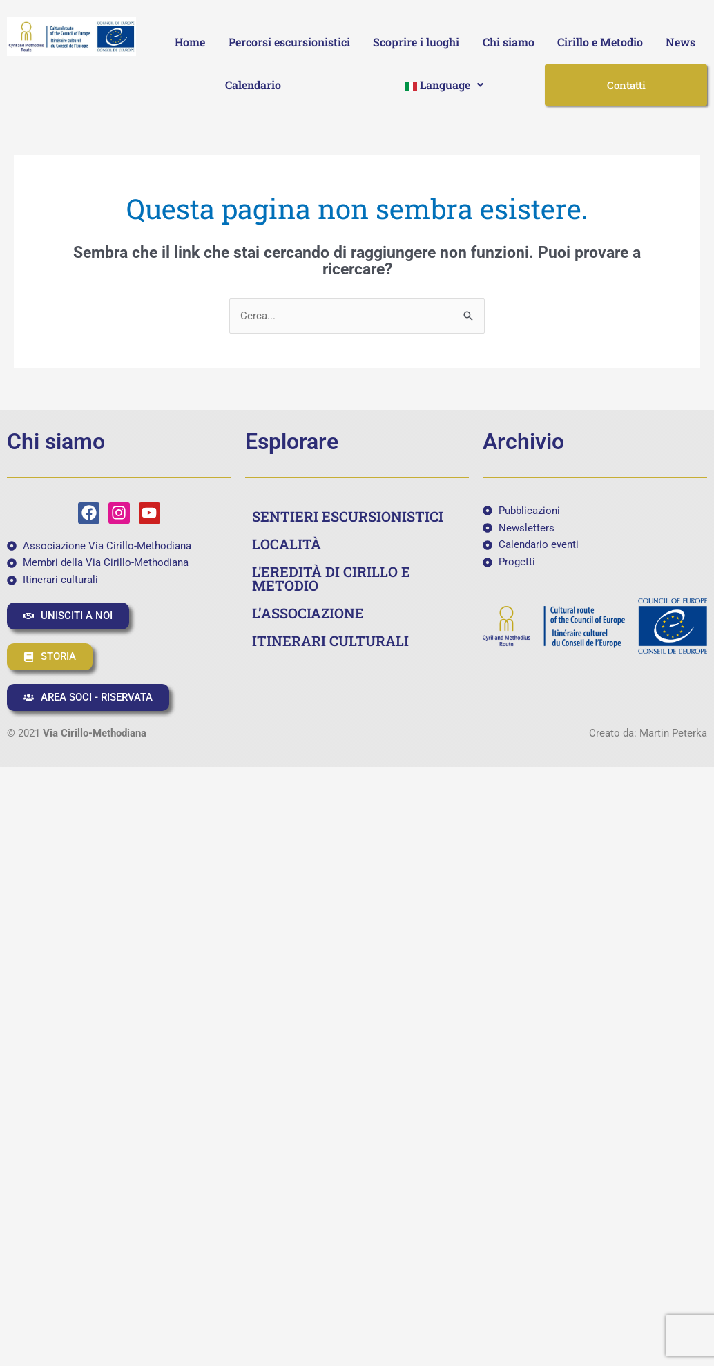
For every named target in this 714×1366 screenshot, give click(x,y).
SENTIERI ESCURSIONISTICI (347, 516)
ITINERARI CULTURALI (330, 640)
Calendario (253, 84)
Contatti (626, 85)
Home (190, 42)
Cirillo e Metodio (600, 42)
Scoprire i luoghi (416, 42)
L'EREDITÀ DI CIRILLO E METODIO (331, 578)
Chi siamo (508, 42)
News (680, 42)
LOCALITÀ (286, 544)
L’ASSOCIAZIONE (308, 613)
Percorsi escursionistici (289, 42)
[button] (444, 85)
